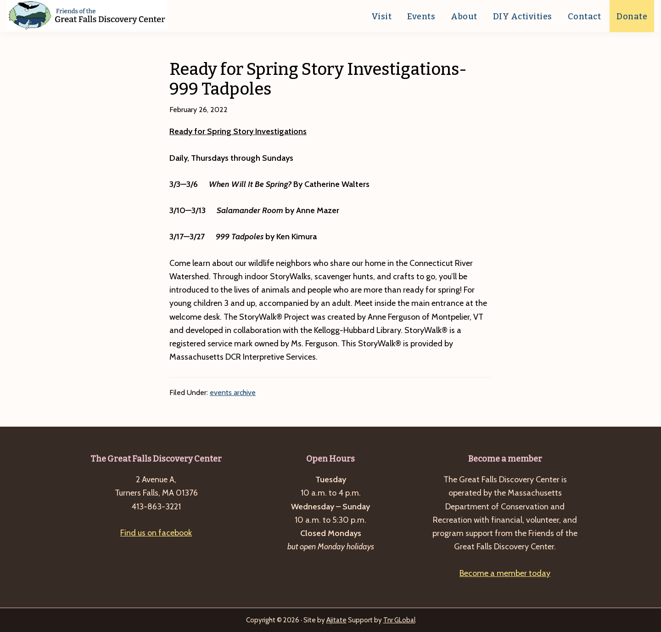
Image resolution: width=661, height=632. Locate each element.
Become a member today (504, 573)
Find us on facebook (156, 533)
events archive (233, 392)
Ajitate (336, 620)
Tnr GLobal (399, 620)
